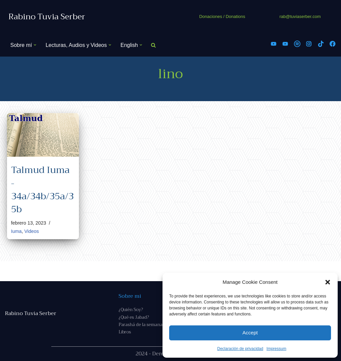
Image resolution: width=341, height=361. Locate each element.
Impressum (276, 348)
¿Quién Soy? (131, 309)
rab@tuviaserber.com (300, 16)
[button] (327, 282)
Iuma (16, 231)
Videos (31, 231)
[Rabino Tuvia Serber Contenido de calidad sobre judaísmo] (46, 17)
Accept (250, 332)
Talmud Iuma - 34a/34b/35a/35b (42, 189)
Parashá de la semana (141, 324)
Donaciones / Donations (222, 16)
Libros (125, 332)
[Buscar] (153, 45)
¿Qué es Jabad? (134, 317)
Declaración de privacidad (240, 348)
